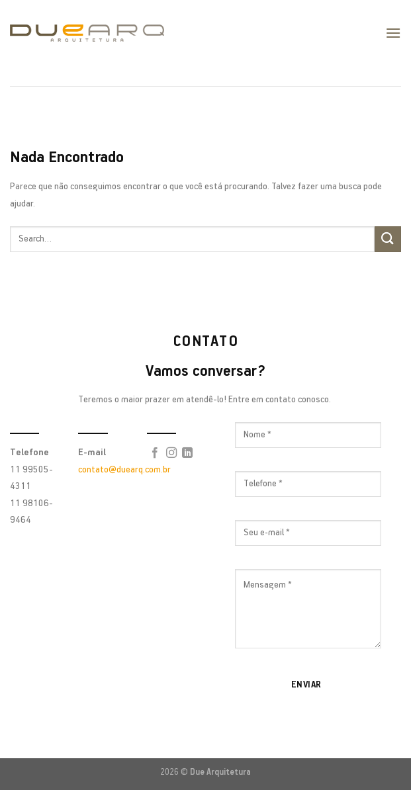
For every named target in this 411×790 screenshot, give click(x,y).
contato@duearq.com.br (124, 469)
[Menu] (393, 33)
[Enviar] (388, 239)
